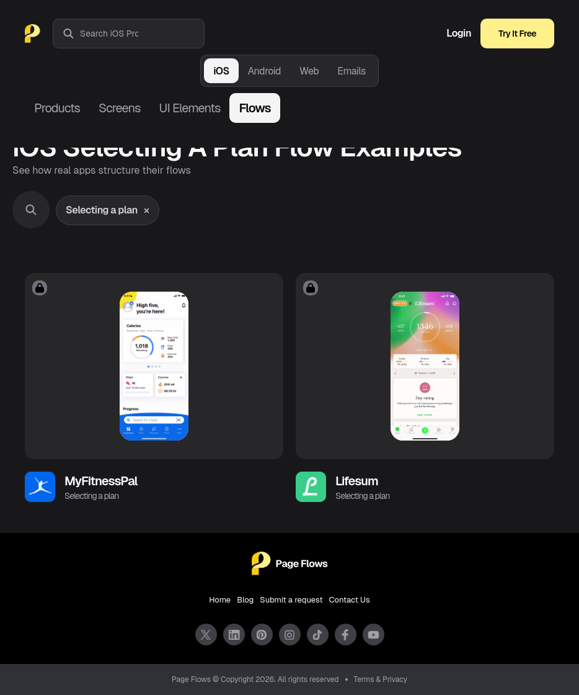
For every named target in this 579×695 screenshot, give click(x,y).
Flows (254, 108)
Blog (245, 599)
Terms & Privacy (381, 679)
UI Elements (189, 108)
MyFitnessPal (101, 481)
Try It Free (517, 33)
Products (57, 108)
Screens (119, 108)
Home (220, 599)
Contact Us (349, 599)
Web (309, 71)
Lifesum (356, 481)
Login (458, 33)
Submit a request (291, 599)
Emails (351, 71)
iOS (221, 71)
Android (264, 71)
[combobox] (142, 33)
